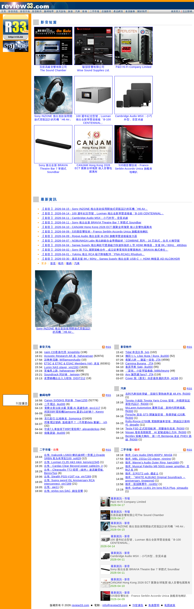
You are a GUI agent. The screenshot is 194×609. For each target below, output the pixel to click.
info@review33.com (115, 605)
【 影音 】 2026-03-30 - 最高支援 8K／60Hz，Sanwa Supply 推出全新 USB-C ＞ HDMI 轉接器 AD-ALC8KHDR (110, 258)
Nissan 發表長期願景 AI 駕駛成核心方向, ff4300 (155, 432)
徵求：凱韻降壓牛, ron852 (141, 484)
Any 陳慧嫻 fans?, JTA (139, 374)
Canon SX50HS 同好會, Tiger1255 (66, 400)
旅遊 (70, 11)
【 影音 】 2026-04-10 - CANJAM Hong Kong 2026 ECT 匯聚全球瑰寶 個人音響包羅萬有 (96, 227)
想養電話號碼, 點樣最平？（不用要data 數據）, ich (75, 422)
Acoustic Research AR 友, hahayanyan (68, 355)
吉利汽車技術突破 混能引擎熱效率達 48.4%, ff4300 (158, 393)
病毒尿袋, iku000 (54, 432)
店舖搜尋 (106, 11)
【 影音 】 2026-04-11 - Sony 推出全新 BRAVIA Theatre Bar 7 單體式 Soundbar (91, 222)
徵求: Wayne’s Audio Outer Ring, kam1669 (152, 462)
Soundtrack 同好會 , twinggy (62, 374)
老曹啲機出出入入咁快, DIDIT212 (64, 378)
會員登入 (176, 11)
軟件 (61, 263)
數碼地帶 (49, 11)
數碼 (69, 263)
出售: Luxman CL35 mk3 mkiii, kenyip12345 (71, 462)
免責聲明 (153, 605)
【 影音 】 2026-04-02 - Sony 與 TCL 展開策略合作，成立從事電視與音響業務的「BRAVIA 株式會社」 (104, 249)
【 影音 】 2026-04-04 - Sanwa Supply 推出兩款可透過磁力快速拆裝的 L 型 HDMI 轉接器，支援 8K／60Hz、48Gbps (114, 245)
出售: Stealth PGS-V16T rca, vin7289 (67, 476)
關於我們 (142, 11)
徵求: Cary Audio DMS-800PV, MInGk (148, 454)
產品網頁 (118, 11)
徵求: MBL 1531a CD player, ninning (148, 458)
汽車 (77, 11)
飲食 (84, 11)
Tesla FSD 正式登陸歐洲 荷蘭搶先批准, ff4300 (155, 428)
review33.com (80, 605)
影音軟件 (37, 11)
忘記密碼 (187, 11)
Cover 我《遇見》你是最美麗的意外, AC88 (151, 378)
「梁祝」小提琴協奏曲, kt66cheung (147, 370)
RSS (108, 347)
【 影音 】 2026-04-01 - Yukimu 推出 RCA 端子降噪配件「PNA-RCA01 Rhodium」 (93, 254)
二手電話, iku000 (54, 404)
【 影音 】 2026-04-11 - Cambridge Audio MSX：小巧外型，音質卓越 (84, 217)
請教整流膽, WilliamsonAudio (62, 359)
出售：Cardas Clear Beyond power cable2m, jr (73, 465)
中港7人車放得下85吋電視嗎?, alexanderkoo (72, 429)
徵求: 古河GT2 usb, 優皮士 (142, 473)
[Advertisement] (113, 184)
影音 (53, 263)
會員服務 (130, 11)
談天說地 (61, 11)
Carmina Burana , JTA (139, 363)
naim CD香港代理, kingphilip (62, 352)
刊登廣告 (137, 605)
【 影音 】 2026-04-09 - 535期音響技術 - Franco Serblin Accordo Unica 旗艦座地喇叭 (94, 231)
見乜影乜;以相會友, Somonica (62, 418)
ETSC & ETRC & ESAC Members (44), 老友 (71, 363)
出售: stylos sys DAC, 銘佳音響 (63, 490)
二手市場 (94, 11)
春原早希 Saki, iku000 (139, 366)
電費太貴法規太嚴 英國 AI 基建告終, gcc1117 (72, 407)
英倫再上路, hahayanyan (59, 370)
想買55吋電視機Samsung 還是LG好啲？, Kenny (74, 411)
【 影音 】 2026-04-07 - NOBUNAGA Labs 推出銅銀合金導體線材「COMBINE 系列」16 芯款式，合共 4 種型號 (110, 240)
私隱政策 (169, 605)
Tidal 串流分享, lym (137, 352)
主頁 (3, 11)
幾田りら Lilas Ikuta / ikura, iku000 (147, 355)
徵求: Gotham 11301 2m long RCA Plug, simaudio (156, 487)
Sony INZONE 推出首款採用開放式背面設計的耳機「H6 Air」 (63, 329)
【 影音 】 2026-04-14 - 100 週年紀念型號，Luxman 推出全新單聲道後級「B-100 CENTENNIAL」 (102, 213)
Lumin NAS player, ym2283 (61, 367)
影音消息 (13, 11)
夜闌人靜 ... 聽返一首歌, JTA (143, 359)
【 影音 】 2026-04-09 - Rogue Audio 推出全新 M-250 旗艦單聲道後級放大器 (89, 236)
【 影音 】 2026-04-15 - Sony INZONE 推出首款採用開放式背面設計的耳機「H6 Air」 (94, 208)
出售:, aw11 (51, 487)
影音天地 (25, 11)
